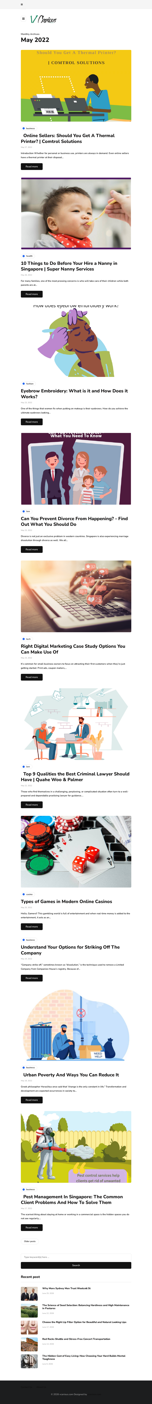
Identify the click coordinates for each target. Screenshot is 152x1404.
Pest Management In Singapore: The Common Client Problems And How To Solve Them (72, 1200)
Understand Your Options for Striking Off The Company (70, 950)
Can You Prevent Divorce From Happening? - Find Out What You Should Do (74, 522)
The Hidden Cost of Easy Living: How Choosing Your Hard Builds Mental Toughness (83, 1357)
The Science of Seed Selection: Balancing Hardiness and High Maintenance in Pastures (85, 1307)
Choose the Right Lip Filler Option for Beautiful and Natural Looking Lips (84, 1322)
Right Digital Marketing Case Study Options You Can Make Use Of (73, 649)
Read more (32, 166)
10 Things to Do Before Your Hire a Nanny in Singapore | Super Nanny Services (69, 266)
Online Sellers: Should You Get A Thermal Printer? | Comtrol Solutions (68, 138)
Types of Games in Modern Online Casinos (66, 901)
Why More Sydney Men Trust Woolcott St (66, 1288)
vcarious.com (94, 1394)
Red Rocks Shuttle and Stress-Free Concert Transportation (76, 1339)
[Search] (76, 1257)
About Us (41, 1387)
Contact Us (26, 1387)
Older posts (30, 1241)
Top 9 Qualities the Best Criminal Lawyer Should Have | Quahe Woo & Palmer (75, 777)
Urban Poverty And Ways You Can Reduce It (70, 1075)
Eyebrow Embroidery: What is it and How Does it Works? (74, 394)
